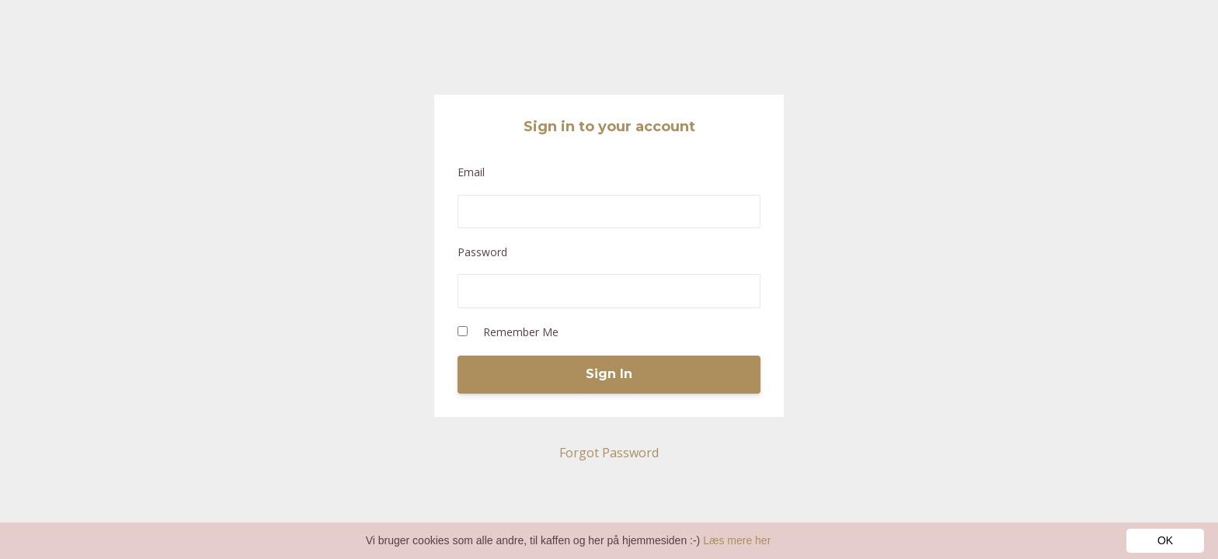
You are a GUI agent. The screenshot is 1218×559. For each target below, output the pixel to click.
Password (482, 252)
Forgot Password (609, 452)
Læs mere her (737, 540)
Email (471, 172)
